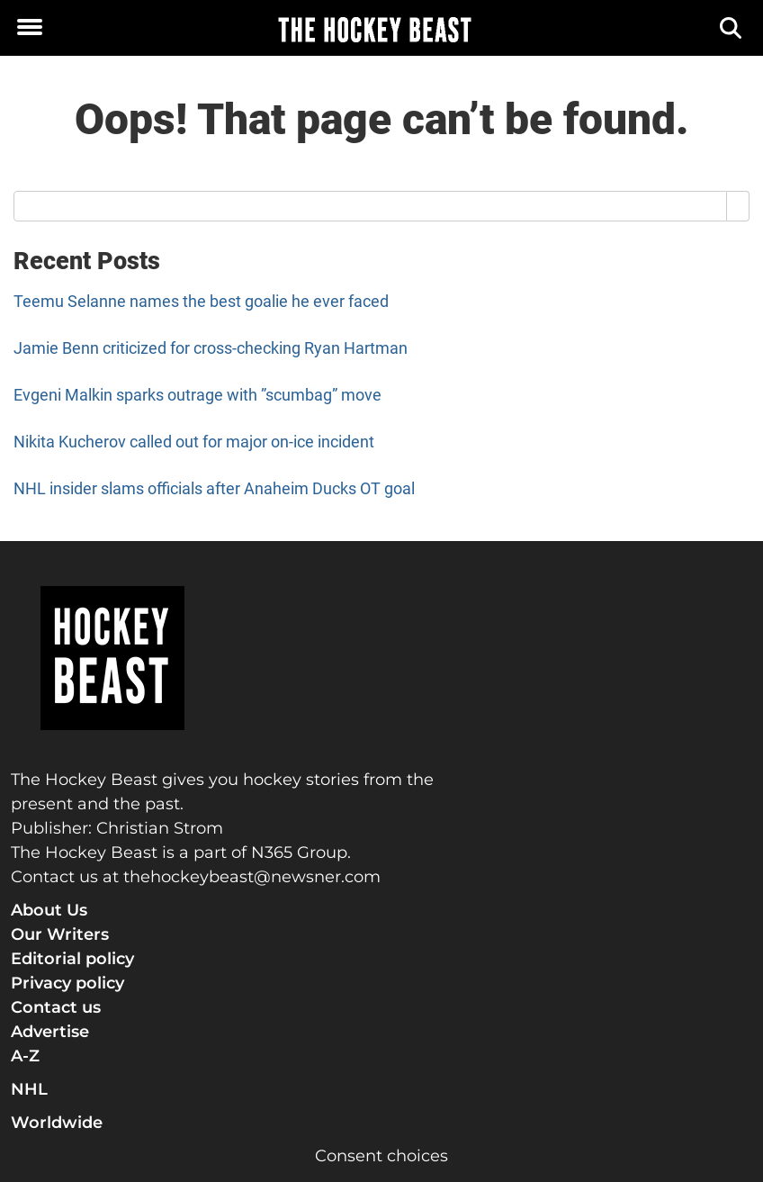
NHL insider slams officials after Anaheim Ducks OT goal (214, 488)
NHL (29, 1089)
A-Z (25, 1056)
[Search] (732, 28)
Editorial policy (72, 959)
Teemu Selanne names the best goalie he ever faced (201, 301)
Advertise (50, 1032)
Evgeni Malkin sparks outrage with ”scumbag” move (197, 394)
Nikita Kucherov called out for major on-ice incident (193, 441)
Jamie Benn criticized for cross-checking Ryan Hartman (210, 347)
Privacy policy (67, 983)
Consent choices (381, 1156)
